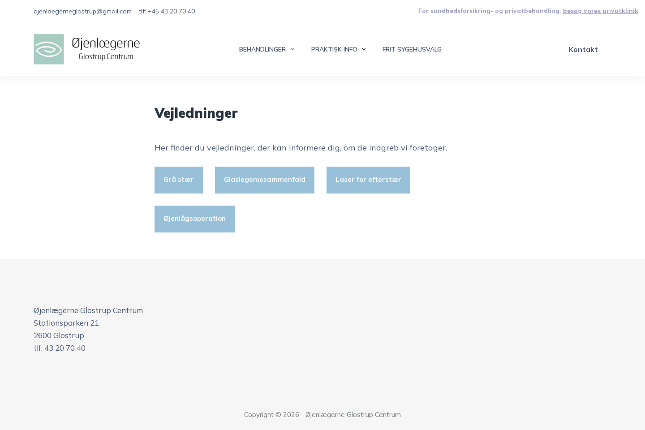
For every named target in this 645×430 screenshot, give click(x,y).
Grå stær (178, 179)
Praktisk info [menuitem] (340, 49)
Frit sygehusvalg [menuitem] (412, 49)
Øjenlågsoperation (194, 218)
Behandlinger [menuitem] (268, 49)
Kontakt (583, 49)
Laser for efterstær (368, 179)
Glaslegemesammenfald (264, 179)
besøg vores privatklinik (600, 11)
